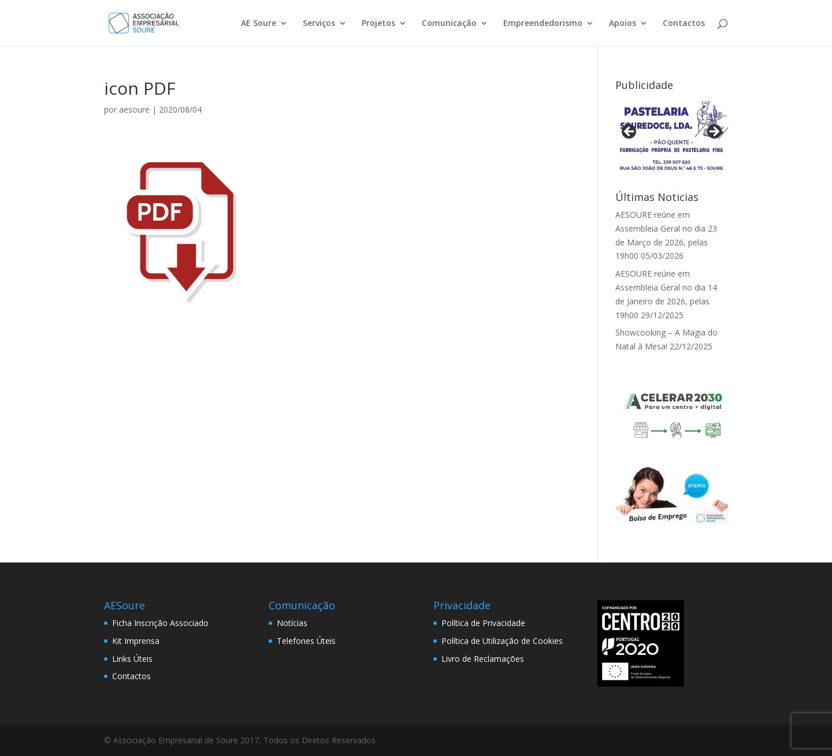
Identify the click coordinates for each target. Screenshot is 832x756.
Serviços (319, 23)
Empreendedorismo (542, 23)
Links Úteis (132, 658)
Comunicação (449, 23)
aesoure (134, 109)
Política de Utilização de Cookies (502, 640)
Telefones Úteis (306, 640)
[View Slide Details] (671, 135)
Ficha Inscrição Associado (160, 622)
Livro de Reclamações (482, 658)
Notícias (292, 622)
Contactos (684, 23)
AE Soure (258, 23)
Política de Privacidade (483, 622)
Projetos (378, 23)
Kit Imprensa (135, 640)
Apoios (622, 23)
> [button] (713, 132)
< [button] (629, 132)
